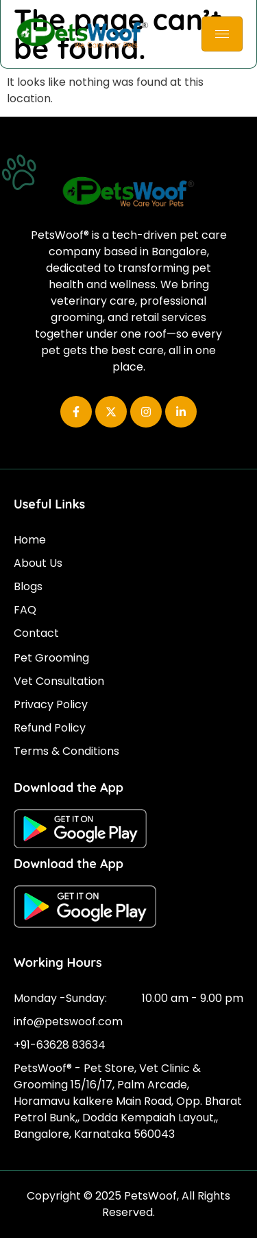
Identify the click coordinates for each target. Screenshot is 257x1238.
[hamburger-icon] (222, 33)
